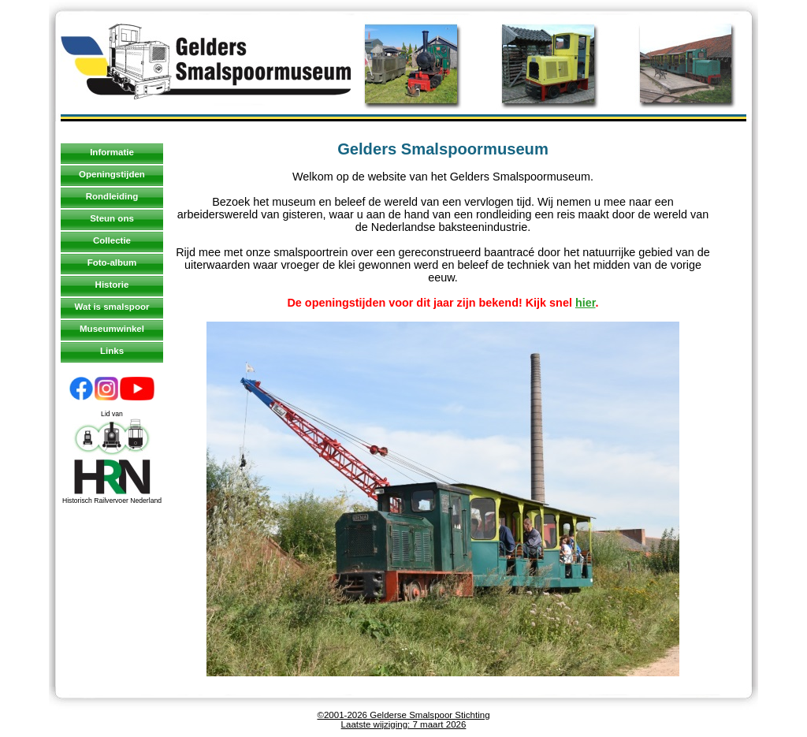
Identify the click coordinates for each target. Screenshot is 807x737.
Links (112, 350)
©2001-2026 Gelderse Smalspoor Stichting (403, 715)
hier (585, 302)
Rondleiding (112, 196)
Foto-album (112, 262)
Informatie (112, 152)
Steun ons (112, 218)
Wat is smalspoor (112, 306)
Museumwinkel (112, 328)
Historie (112, 284)
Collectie (112, 240)
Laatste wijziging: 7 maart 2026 (404, 724)
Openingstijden (112, 174)
